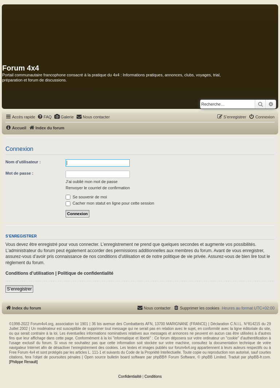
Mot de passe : (19, 173)
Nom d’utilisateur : (23, 162)
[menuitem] (44, 117)
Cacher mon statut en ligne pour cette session (110, 203)
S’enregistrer (19, 289)
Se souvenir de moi (86, 197)
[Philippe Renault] (23, 362)
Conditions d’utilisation (29, 273)
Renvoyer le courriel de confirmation (98, 188)
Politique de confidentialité (85, 273)
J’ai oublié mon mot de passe (91, 181)
